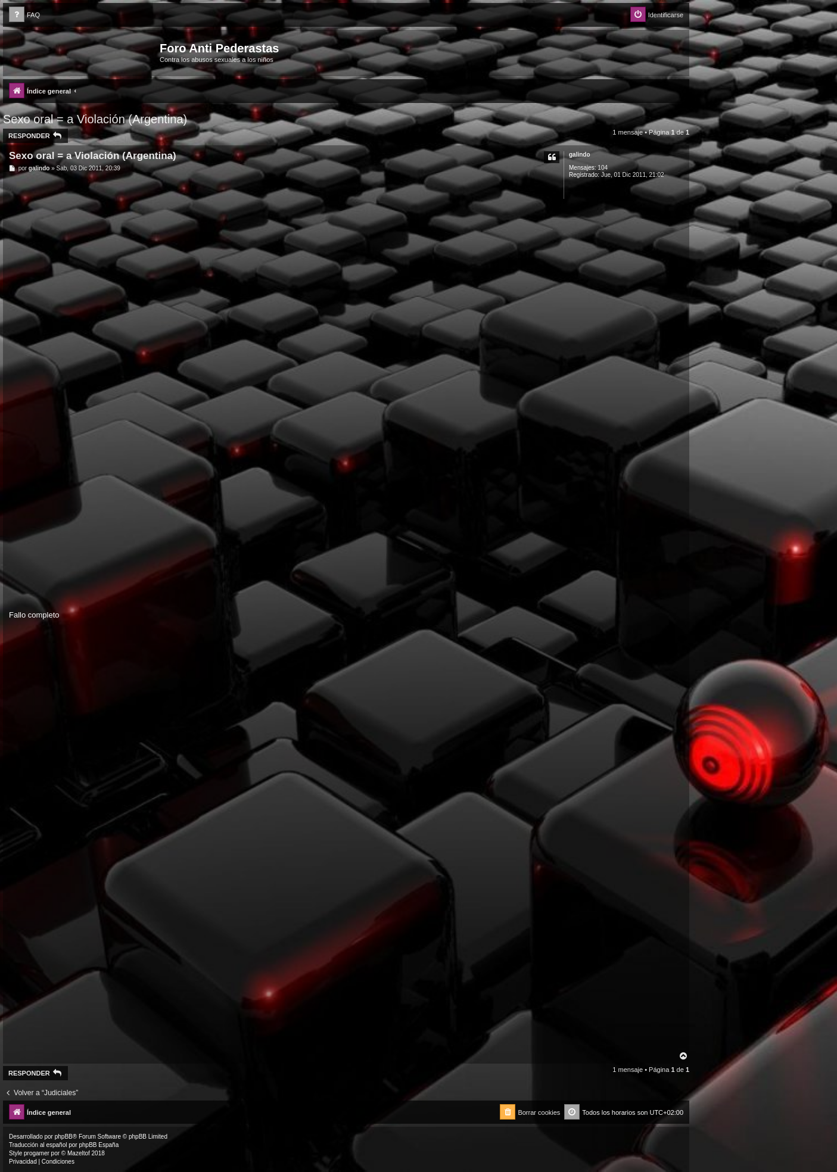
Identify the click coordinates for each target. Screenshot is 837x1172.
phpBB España (99, 1145)
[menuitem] (24, 15)
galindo (579, 154)
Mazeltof (78, 1153)
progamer (36, 1153)
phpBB (64, 1136)
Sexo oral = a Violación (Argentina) (95, 119)
